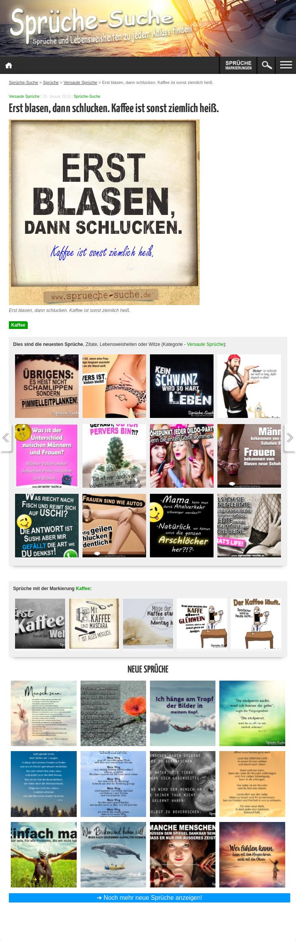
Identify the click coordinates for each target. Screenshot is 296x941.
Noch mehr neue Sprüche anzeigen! (153, 897)
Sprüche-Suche (87, 96)
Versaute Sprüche (24, 96)
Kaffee (18, 325)
